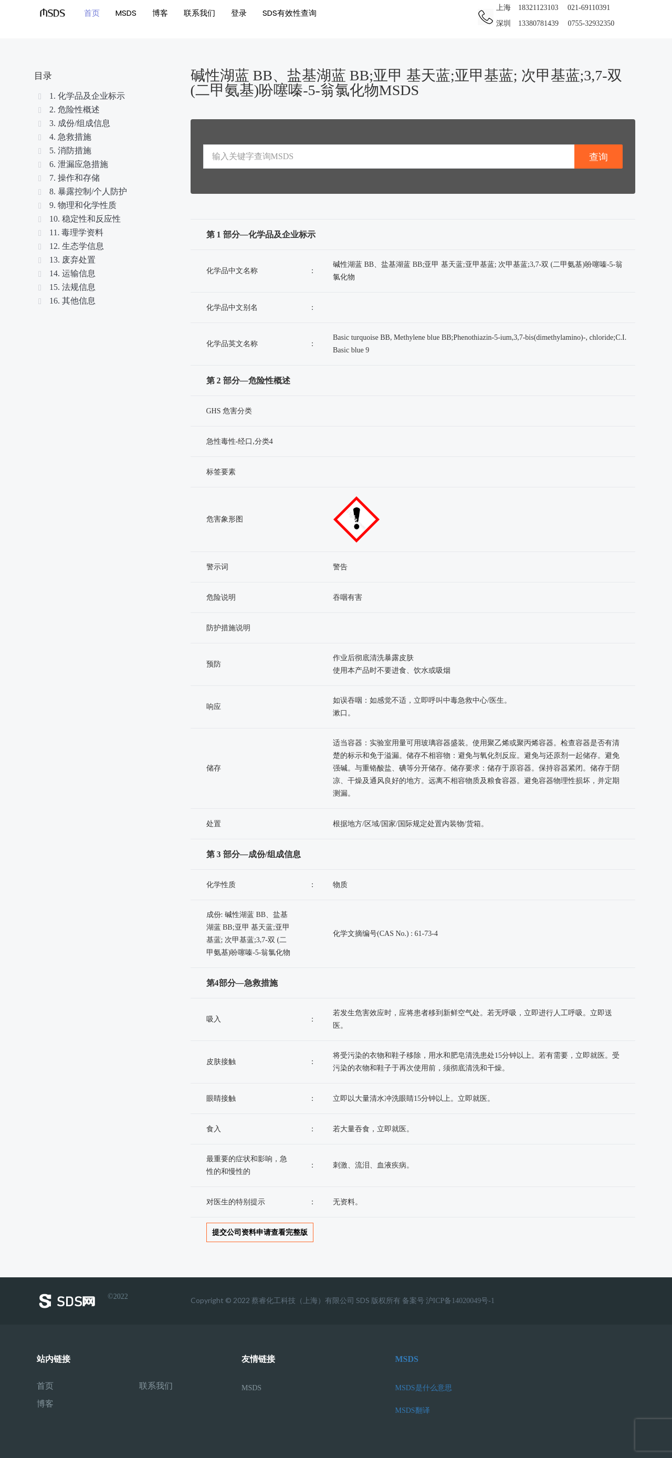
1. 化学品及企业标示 (81, 95)
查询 (598, 156)
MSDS (126, 12)
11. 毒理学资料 (70, 232)
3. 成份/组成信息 (73, 123)
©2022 (82, 1301)
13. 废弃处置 (66, 259)
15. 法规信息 (66, 287)
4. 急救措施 (64, 136)
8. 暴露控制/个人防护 (82, 191)
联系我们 (199, 12)
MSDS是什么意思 (423, 1388)
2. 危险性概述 (68, 109)
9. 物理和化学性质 (77, 205)
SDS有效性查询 (289, 12)
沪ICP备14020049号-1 (460, 1301)
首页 (92, 12)
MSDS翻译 (412, 1410)
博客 (160, 12)
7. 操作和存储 (68, 177)
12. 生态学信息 (70, 246)
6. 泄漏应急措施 (72, 164)
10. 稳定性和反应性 (79, 218)
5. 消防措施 (64, 150)
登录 (239, 12)
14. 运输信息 (66, 273)
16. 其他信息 (66, 300)
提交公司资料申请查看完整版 (260, 1232)
